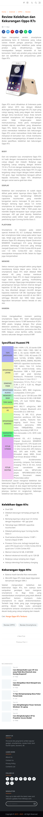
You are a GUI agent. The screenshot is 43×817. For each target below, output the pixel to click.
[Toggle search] (36, 3)
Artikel (15, 680)
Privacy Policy (10, 763)
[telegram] (7, 779)
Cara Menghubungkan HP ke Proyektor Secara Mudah (24, 717)
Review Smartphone (28, 625)
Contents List (10, 767)
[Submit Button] (34, 804)
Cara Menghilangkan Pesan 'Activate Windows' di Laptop (27, 706)
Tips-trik (15, 667)
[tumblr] (12, 779)
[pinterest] (20, 779)
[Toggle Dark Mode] (32, 2)
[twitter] (34, 779)
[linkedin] (16, 779)
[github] (12, 783)
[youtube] (25, 779)
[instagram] (27, 2)
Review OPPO (9, 625)
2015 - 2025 (19, 814)
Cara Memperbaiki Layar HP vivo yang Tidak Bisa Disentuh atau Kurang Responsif (25, 672)
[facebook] (24, 2)
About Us (9, 757)
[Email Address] (19, 804)
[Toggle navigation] (39, 2)
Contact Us (10, 760)
